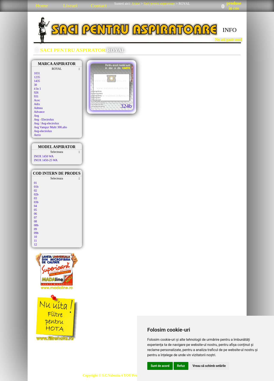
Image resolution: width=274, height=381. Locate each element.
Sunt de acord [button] (160, 366)
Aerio (37, 135)
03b (36, 202)
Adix (37, 104)
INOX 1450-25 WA (46, 160)
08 (35, 221)
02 (35, 190)
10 (35, 236)
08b (36, 225)
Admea (38, 108)
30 (35, 84)
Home (42, 5)
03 (35, 198)
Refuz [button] (181, 366)
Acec (37, 100)
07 (35, 217)
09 (35, 229)
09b (36, 233)
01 (35, 183)
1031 (37, 73)
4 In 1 (37, 88)
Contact (99, 5)
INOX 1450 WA (44, 156)
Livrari (70, 5)
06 (35, 213)
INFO (230, 30)
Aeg (36, 115)
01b (36, 186)
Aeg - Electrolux (44, 119)
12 (35, 244)
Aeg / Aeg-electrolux (46, 123)
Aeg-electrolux (43, 131)
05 (35, 209)
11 (35, 240)
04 (35, 206)
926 (36, 92)
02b (36, 194)
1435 (37, 81)
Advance (39, 111)
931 (36, 96)
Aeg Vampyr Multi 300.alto (50, 127)
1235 (37, 77)
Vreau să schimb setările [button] (209, 366)
